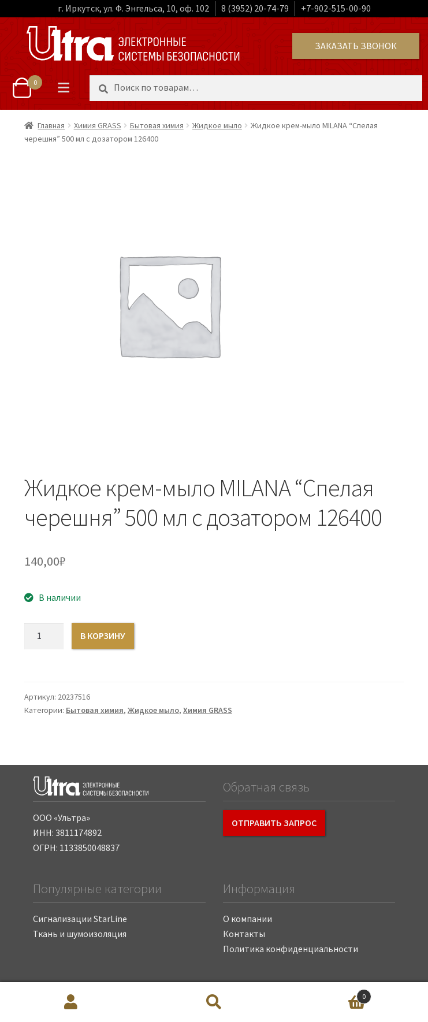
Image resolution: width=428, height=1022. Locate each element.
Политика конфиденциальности (290, 948)
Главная (51, 125)
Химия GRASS (97, 125)
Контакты (244, 933)
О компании (247, 918)
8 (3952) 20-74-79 (255, 8)
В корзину (102, 635)
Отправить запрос (274, 822)
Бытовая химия (157, 125)
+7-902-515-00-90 (336, 8)
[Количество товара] (44, 636)
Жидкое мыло (217, 125)
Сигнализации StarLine (80, 918)
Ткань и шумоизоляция (79, 933)
